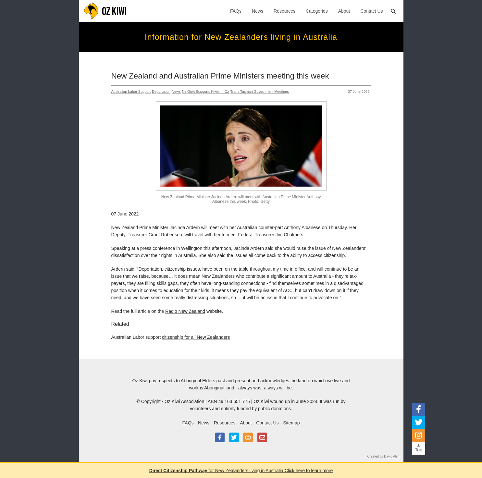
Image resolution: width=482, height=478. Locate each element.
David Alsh (391, 456)
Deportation (161, 91)
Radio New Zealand (185, 311)
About (344, 11)
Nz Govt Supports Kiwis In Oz (205, 91)
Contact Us (371, 11)
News (257, 11)
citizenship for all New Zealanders (196, 337)
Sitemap (291, 422)
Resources (284, 11)
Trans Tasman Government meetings (259, 91)
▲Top (418, 447)
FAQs (235, 11)
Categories (317, 11)
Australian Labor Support (131, 91)
